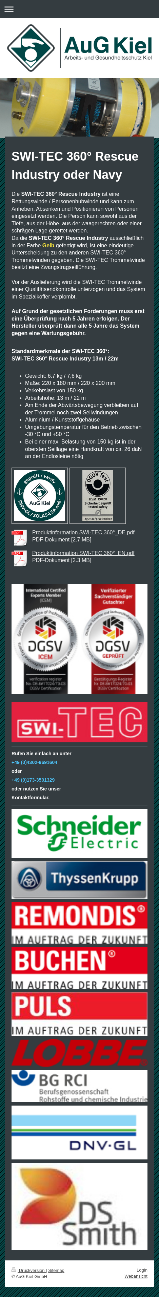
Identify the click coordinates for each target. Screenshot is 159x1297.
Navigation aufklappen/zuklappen (79, 9)
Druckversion (29, 1270)
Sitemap (56, 1270)
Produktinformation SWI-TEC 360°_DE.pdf (83, 532)
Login (142, 1270)
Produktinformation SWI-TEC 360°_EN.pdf (83, 553)
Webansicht (135, 1276)
